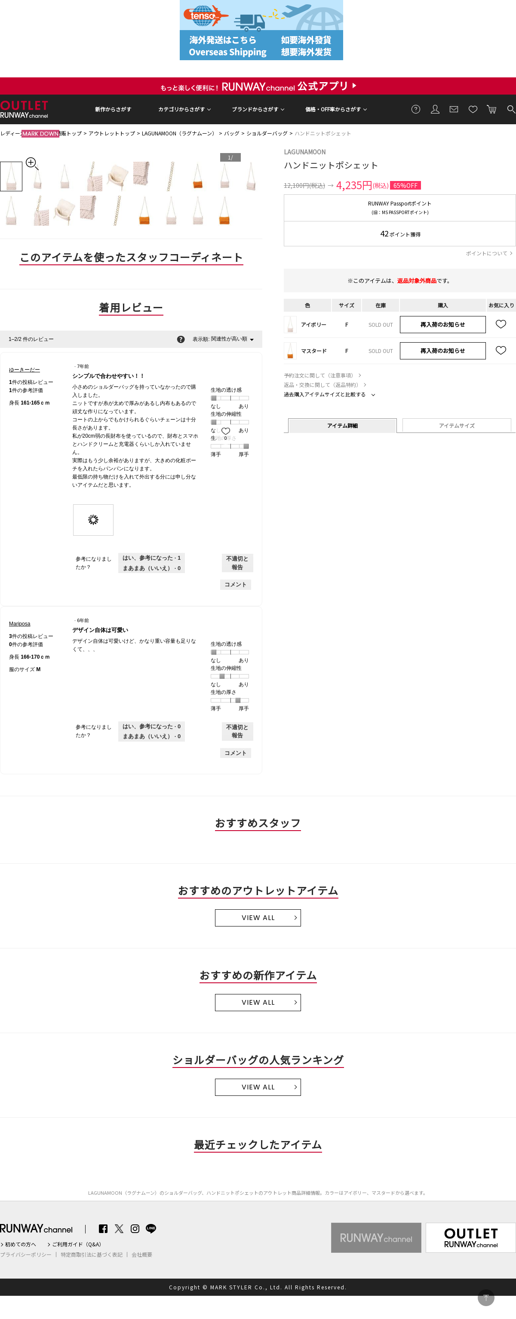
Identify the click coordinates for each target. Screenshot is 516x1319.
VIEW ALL (258, 918)
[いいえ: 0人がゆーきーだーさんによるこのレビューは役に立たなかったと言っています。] (151, 568)
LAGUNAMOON (305, 151)
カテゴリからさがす (181, 109)
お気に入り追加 (501, 324)
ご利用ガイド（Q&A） (78, 1244)
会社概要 (142, 1254)
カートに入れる (492, 109)
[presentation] (93, 520)
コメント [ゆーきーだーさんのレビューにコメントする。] (235, 584)
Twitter (119, 1229)
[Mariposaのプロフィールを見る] (19, 623)
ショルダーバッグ (267, 133)
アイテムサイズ (457, 425)
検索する (511, 109)
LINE (151, 1229)
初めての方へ (20, 1244)
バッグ (232, 133)
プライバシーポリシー (26, 1254)
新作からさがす (113, 109)
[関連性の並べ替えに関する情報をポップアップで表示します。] (181, 339)
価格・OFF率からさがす (333, 109)
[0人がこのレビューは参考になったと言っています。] (151, 726)
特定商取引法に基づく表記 (92, 1254)
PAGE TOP (486, 1297)
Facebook (103, 1229)
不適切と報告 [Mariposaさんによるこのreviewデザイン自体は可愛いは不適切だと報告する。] (237, 731)
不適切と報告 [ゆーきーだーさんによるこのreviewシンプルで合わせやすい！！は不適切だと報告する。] (237, 563)
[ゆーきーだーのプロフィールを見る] (24, 369)
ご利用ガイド (416, 109)
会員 (435, 109)
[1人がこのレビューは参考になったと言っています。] (151, 558)
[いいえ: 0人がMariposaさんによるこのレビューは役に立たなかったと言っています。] (151, 736)
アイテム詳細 (342, 425)
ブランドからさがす (255, 109)
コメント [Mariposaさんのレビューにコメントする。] (235, 753)
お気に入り (473, 109)
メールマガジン (454, 109)
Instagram (135, 1229)
